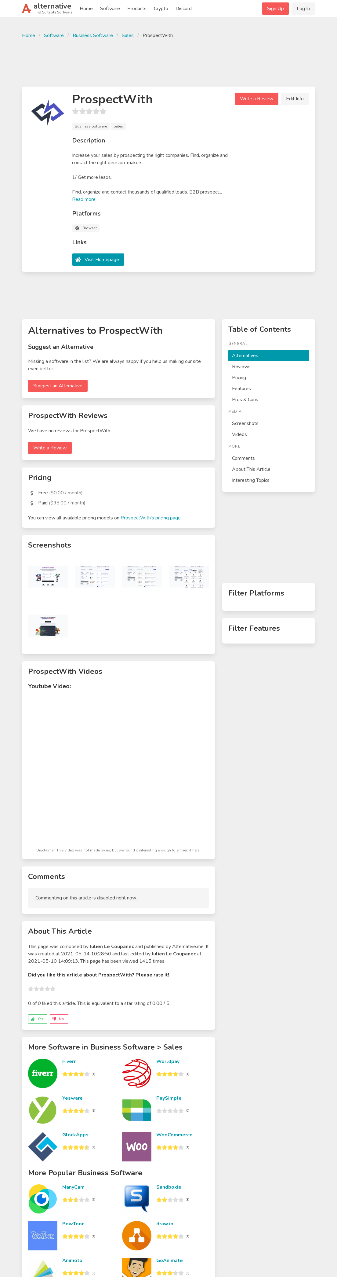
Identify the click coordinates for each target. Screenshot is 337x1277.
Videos (239, 434)
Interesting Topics (251, 480)
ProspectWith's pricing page (151, 518)
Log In (303, 8)
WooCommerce (174, 1134)
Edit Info (295, 98)
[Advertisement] (168, 61)
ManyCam (73, 1187)
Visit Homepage (102, 259)
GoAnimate (169, 1260)
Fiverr (69, 1061)
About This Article (251, 469)
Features (241, 388)
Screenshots (245, 423)
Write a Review (256, 98)
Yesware (72, 1098)
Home (86, 8)
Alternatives (245, 355)
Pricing (239, 377)
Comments (243, 458)
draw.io (164, 1223)
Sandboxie (168, 1187)
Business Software (93, 35)
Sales (128, 35)
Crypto (161, 8)
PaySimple (169, 1098)
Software (110, 8)
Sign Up (275, 8)
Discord (184, 8)
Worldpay (167, 1061)
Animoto (72, 1260)
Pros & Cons (245, 399)
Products (137, 8)
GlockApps (75, 1134)
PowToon (73, 1223)
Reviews (241, 366)
